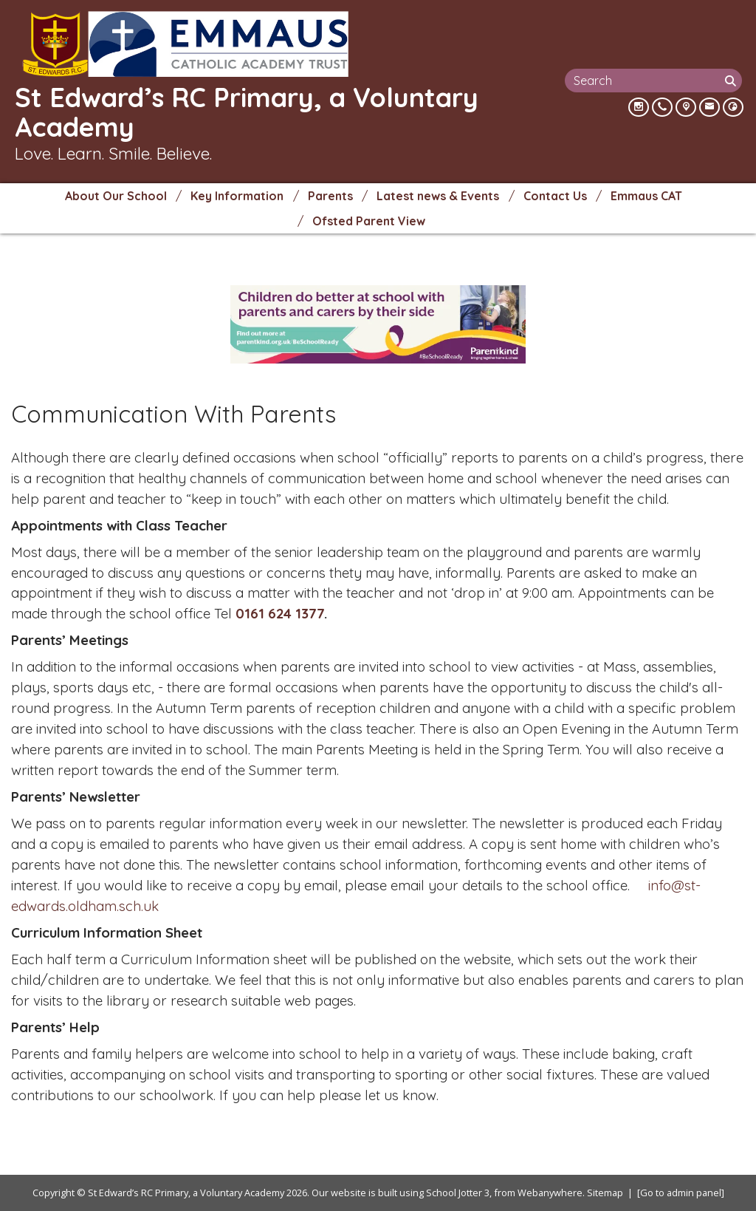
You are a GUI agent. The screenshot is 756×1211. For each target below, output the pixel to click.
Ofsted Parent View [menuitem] (368, 221)
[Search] (731, 80)
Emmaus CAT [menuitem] (646, 195)
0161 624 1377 (280, 613)
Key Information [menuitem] (237, 195)
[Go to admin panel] (680, 1192)
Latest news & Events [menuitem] (438, 195)
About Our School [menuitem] (116, 195)
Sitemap (605, 1192)
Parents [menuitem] (330, 195)
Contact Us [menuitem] (555, 195)
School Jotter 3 (457, 1192)
